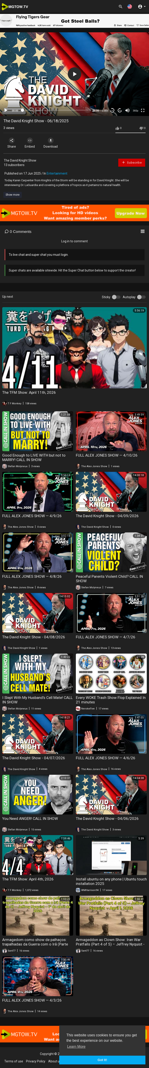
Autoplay (129, 297)
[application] (74, 74)
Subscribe (132, 162)
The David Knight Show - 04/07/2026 (33, 758)
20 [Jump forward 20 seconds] (120, 110)
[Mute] (127, 110)
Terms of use (13, 1061)
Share (11, 143)
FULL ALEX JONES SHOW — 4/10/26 (107, 455)
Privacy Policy (35, 1061)
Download (51, 143)
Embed (30, 143)
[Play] (6, 110)
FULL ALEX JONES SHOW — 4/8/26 (32, 576)
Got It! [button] (102, 1060)
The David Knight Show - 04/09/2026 (107, 516)
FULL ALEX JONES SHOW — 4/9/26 (32, 516)
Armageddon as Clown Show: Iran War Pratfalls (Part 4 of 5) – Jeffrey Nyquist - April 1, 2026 (110, 944)
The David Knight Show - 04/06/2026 (107, 818)
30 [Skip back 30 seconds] (112, 110)
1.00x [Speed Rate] (105, 110)
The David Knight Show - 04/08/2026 (33, 637)
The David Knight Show (20, 160)
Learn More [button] (76, 1046)
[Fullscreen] (142, 110)
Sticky (106, 297)
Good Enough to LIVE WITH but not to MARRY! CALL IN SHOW (34, 457)
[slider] (55, 110)
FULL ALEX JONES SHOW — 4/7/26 (105, 637)
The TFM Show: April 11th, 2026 (29, 392)
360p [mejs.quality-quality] (135, 110)
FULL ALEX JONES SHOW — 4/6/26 (105, 758)
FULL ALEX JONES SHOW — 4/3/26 (32, 1000)
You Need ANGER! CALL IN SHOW (30, 818)
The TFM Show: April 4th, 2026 (28, 879)
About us (54, 1061)
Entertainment (57, 173)
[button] (129, 6)
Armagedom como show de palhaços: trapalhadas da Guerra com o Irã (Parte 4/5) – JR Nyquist (35, 944)
